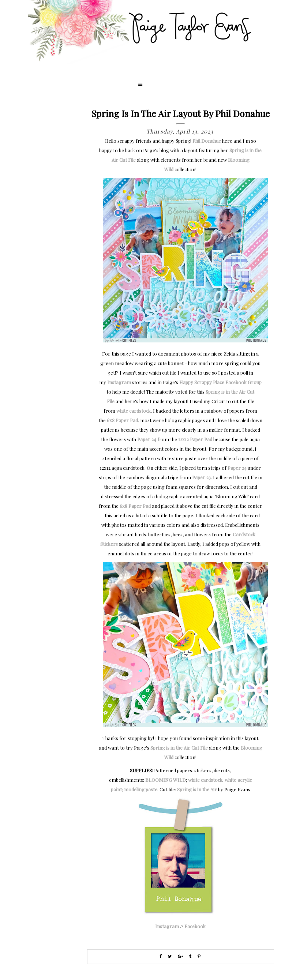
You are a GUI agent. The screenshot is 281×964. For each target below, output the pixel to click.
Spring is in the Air (197, 789)
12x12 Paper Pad (195, 439)
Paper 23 (201, 477)
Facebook (195, 926)
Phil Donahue (206, 141)
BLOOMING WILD (165, 780)
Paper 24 (146, 439)
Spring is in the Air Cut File (179, 747)
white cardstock (133, 411)
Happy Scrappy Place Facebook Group (220, 382)
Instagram (119, 382)
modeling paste (140, 789)
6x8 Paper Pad (122, 420)
